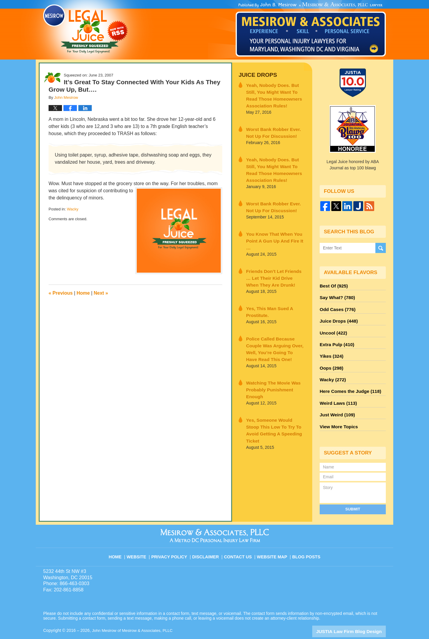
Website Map (272, 540)
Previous (61, 293)
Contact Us (239, 540)
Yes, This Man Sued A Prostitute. (266, 293)
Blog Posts (305, 540)
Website (141, 540)
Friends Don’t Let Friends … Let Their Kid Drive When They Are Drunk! (274, 261)
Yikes (330, 349)
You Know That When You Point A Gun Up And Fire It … (273, 228)
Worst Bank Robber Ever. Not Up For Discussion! (273, 128)
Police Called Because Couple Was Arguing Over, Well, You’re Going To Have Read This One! (275, 325)
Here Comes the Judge (348, 381)
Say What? (336, 296)
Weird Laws (337, 392)
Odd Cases (336, 306)
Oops (330, 360)
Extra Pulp (335, 339)
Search (380, 248)
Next (101, 293)
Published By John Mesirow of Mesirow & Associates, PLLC (311, 29)
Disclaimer (208, 540)
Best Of (332, 285)
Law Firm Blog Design (357, 617)
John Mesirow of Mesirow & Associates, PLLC (134, 617)
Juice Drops (256, 74)
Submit (352, 495)
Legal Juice (85, 28)
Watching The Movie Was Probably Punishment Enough (273, 357)
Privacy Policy (173, 540)
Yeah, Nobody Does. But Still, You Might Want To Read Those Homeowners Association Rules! (275, 93)
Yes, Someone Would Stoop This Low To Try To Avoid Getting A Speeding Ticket (272, 390)
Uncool (332, 328)
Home (83, 293)
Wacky (72, 209)
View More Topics (337, 414)
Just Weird (336, 403)
